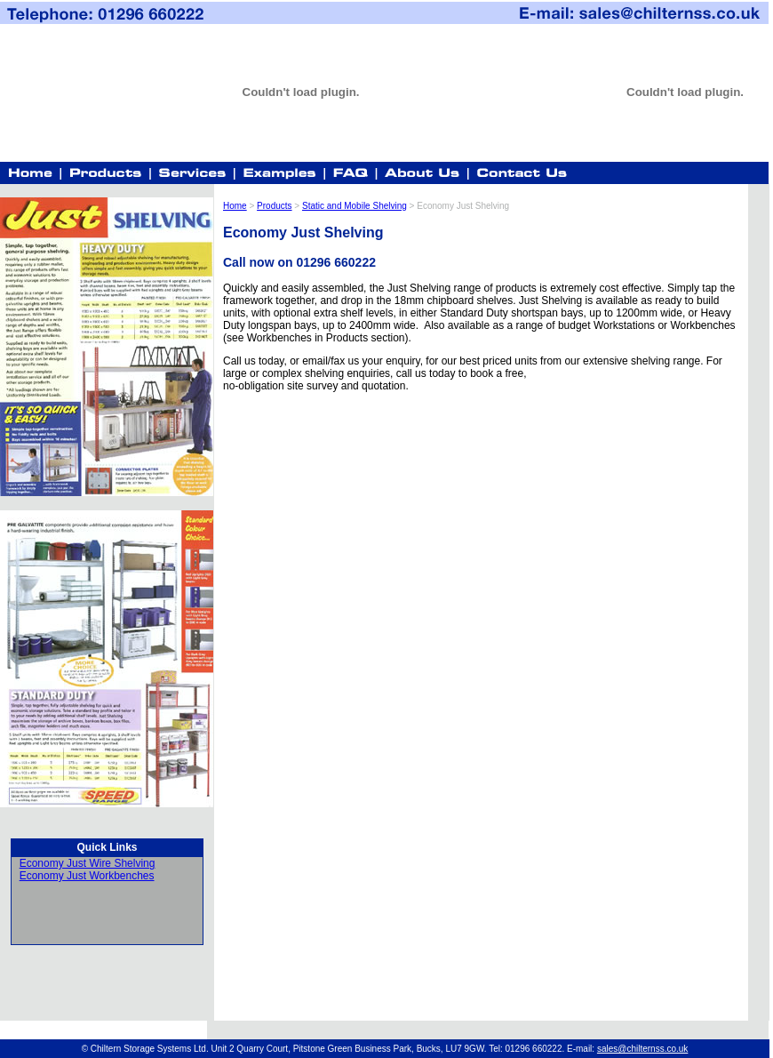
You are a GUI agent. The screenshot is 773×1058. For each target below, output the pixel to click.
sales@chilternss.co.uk (642, 1049)
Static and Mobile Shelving (354, 206)
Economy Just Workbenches (87, 876)
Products (274, 206)
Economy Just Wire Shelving (87, 863)
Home (235, 206)
